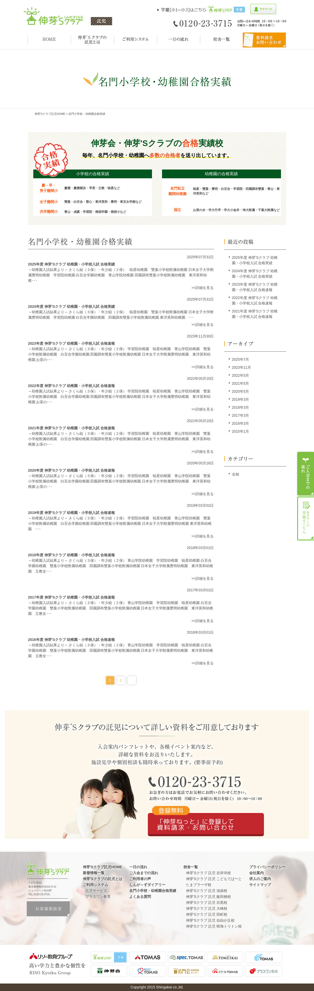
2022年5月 (240, 375)
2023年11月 (241, 367)
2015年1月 (240, 431)
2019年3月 (240, 399)
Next (132, 680)
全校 (235, 474)
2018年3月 (240, 407)
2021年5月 (240, 383)
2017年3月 (240, 415)
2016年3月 (240, 423)
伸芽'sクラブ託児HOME (50, 113)
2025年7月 (240, 359)
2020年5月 (240, 391)
